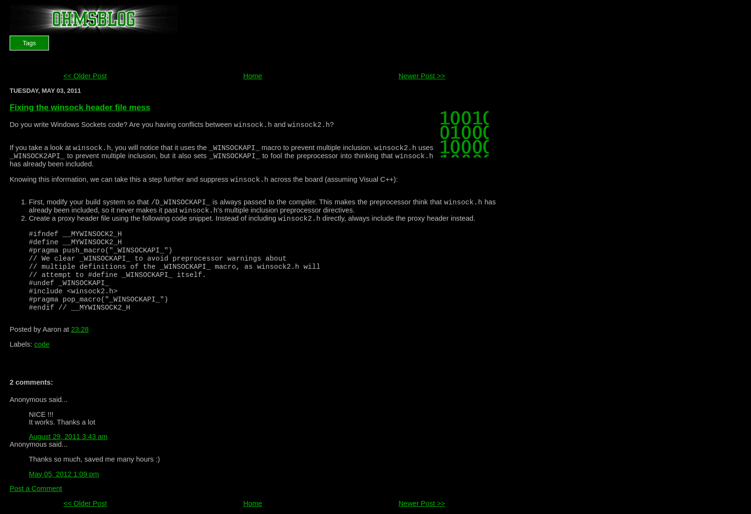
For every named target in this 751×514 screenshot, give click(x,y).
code (41, 344)
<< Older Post (85, 76)
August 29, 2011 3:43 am (68, 436)
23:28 (80, 329)
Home (252, 76)
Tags (29, 43)
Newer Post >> (421, 76)
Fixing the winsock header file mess (80, 107)
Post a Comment (36, 488)
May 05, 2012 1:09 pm (64, 474)
